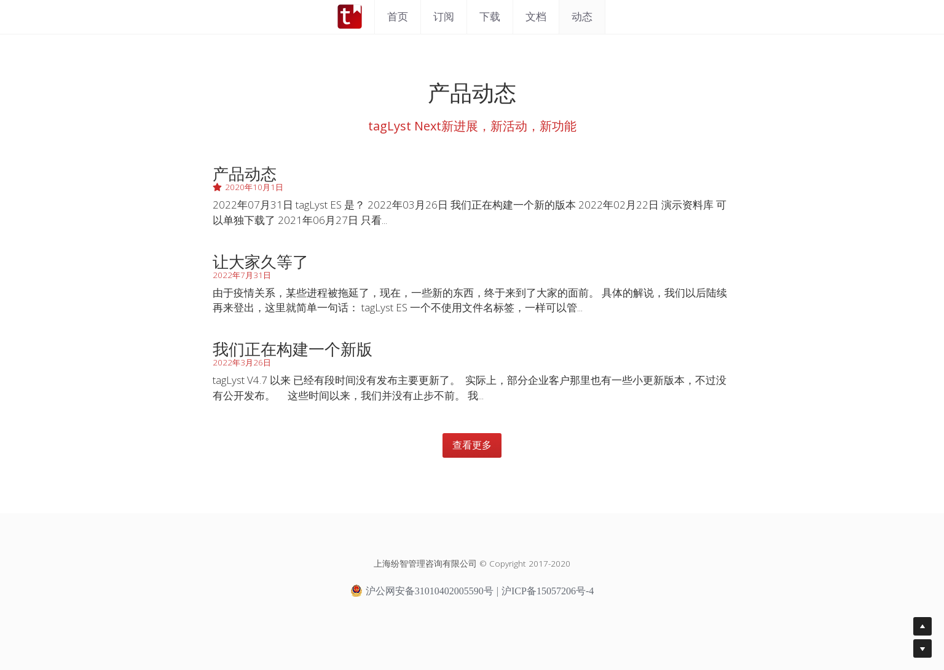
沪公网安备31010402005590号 (422, 590)
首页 (397, 16)
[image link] (349, 15)
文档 (535, 16)
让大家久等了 (261, 261)
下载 (489, 16)
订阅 (443, 16)
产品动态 (245, 173)
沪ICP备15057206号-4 (548, 591)
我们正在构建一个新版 (292, 349)
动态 (582, 16)
